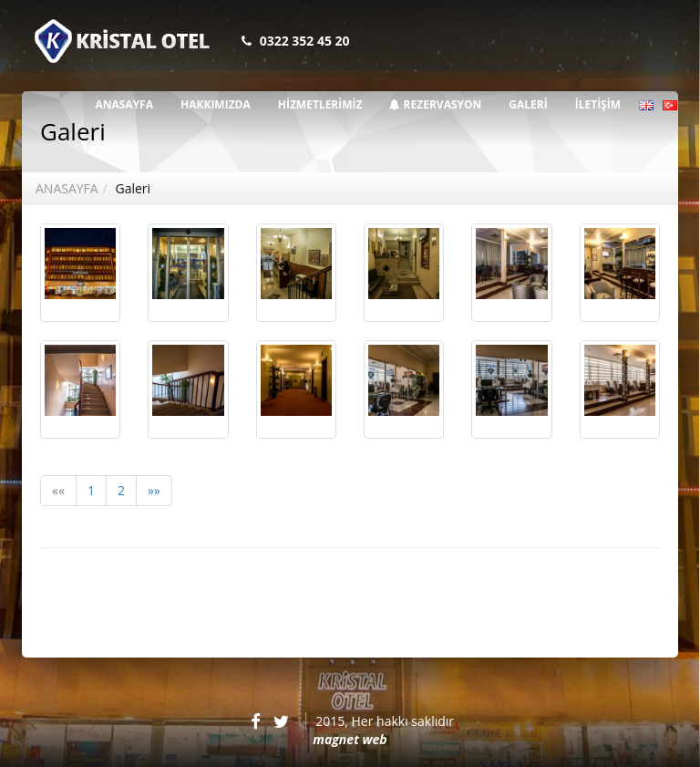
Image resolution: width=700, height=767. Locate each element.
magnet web (349, 739)
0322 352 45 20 (305, 40)
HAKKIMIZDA (215, 104)
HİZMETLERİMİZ (320, 104)
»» (154, 490)
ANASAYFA (124, 104)
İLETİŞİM (598, 104)
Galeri (132, 188)
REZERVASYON (435, 104)
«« (58, 490)
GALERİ (528, 104)
